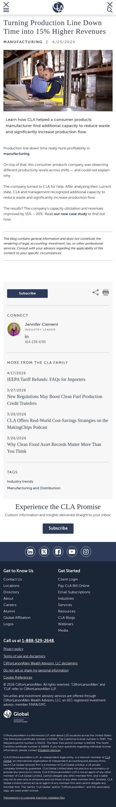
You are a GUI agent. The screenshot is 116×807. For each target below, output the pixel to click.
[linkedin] (30, 552)
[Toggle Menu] (6, 7)
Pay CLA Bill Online (74, 586)
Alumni (9, 611)
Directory (11, 592)
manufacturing (16, 154)
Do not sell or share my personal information (36, 670)
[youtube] (72, 552)
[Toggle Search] (110, 7)
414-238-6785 (35, 342)
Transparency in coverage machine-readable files (34, 798)
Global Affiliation (17, 618)
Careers (9, 605)
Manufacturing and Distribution (34, 488)
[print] (106, 292)
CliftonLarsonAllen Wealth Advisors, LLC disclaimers (40, 663)
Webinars (65, 624)
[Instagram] (86, 552)
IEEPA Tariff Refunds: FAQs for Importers (46, 379)
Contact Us (12, 579)
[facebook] (58, 552)
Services (65, 605)
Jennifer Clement (41, 325)
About (8, 599)
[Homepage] (58, 7)
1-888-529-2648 (38, 641)
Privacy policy (13, 649)
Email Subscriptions (74, 592)
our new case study (70, 214)
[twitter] (44, 552)
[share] (95, 292)
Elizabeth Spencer (49, 750)
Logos (8, 624)
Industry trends (20, 482)
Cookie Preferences (17, 677)
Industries (66, 599)
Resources (66, 611)
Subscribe (27, 293)
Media (63, 631)
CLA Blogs (66, 618)
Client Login (68, 579)
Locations (11, 586)
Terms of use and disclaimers (24, 656)
